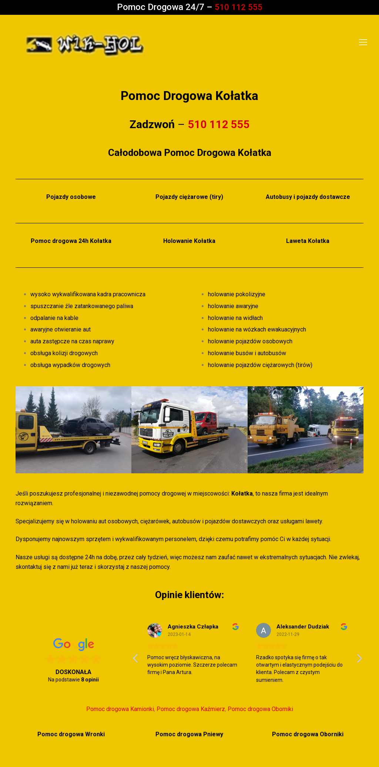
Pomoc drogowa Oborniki (260, 709)
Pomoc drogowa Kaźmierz (191, 709)
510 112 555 (238, 7)
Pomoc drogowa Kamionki (120, 709)
